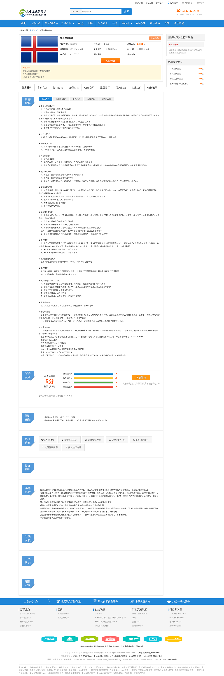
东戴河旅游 (157, 656)
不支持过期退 (63, 617)
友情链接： (23, 667)
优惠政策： (132, 54)
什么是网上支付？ (102, 626)
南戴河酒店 (108, 656)
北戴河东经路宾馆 (168, 667)
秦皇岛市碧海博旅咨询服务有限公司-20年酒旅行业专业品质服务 (106, 646)
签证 (37, 30)
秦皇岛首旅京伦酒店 (38, 673)
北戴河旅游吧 (75, 667)
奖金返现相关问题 (27, 613)
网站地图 (140, 646)
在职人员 (45, 99)
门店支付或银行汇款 (178, 613)
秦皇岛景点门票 (135, 656)
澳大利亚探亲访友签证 (179, 84)
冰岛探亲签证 (175, 74)
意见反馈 (149, 3)
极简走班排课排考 (72, 673)
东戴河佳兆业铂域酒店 (119, 670)
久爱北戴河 (87, 667)
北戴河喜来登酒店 (55, 673)
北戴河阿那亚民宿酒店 (98, 670)
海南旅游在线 (139, 673)
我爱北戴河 (63, 667)
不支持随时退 (63, 613)
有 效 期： (131, 49)
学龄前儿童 (106, 99)
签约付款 (121, 87)
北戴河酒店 (77, 656)
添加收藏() (155, 38)
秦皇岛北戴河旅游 (104, 673)
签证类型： (65, 44)
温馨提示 (105, 87)
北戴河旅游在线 (35, 667)
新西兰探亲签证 (176, 79)
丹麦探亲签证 (175, 69)
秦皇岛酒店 (98, 656)
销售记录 (152, 87)
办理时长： (65, 54)
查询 (134, 617)
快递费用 (89, 87)
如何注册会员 (25, 626)
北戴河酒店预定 (50, 667)
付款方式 (98, 613)
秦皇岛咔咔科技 (88, 673)
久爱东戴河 (98, 667)
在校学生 (91, 99)
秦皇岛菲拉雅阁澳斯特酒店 (188, 667)
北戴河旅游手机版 (112, 667)
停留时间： (65, 49)
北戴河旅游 (147, 656)
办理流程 (74, 87)
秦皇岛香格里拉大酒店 (163, 670)
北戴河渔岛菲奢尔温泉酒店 (141, 670)
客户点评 (42, 87)
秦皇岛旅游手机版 (129, 667)
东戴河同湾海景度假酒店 (149, 667)
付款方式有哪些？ (177, 617)
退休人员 (76, 99)
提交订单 (136, 622)
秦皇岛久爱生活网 (37, 670)
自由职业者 (61, 99)
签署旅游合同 (137, 626)
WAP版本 (174, 3)
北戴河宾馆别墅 (120, 656)
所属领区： (98, 44)
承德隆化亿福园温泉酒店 (57, 670)
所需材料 (27, 87)
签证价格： (132, 44)
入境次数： (98, 49)
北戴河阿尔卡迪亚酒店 (78, 670)
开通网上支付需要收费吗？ (106, 622)
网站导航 (188, 3)
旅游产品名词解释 (139, 613)
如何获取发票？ (176, 626)
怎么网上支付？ (176, 622)
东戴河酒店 (88, 656)
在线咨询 (137, 87)
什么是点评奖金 (26, 622)
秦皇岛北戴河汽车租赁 (122, 673)
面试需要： (98, 54)
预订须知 (58, 87)
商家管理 (200, 3)
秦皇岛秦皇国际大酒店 (184, 670)
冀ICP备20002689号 (168, 659)
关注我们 (159, 3)
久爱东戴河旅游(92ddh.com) (148, 653)
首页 (32, 30)
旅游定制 (139, 3)
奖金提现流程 (25, 617)
